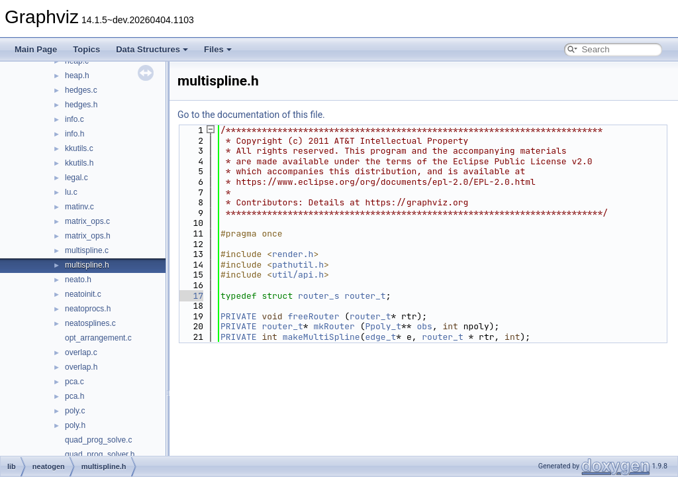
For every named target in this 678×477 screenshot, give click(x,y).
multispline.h (87, 265)
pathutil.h (298, 264)
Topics (86, 49)
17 (190, 295)
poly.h (75, 425)
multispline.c (87, 250)
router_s (318, 295)
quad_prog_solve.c (98, 440)
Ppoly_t (383, 326)
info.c (74, 119)
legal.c (76, 177)
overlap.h (81, 367)
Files (218, 49)
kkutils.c (79, 148)
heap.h (77, 75)
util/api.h (298, 274)
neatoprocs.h (88, 308)
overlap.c (81, 352)
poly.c (75, 410)
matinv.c (79, 206)
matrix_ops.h (88, 235)
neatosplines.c (90, 323)
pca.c (74, 381)
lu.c (71, 192)
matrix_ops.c (87, 221)
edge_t (380, 337)
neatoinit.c (83, 294)
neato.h (78, 279)
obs (424, 326)
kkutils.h (79, 163)
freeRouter (313, 316)
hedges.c (81, 90)
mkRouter (333, 326)
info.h (74, 133)
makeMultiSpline (321, 337)
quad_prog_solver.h (99, 454)
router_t (364, 295)
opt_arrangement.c (98, 338)
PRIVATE (238, 316)
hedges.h (81, 104)
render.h (292, 254)
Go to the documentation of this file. (251, 114)
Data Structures (152, 49)
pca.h (74, 396)
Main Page (36, 49)
